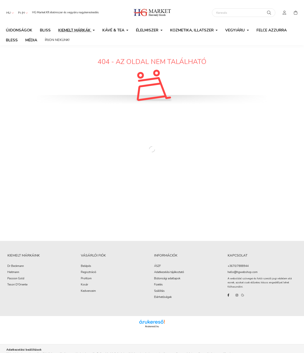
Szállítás (159, 291)
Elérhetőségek (163, 297)
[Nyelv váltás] (9, 12)
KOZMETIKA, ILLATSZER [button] (192, 30)
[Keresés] (243, 12)
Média (31, 40)
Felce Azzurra (271, 30)
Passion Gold (15, 278)
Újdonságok (19, 30)
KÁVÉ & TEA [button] (113, 30)
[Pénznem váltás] (22, 12)
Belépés (86, 266)
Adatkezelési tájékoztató (169, 272)
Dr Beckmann (15, 266)
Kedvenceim (88, 291)
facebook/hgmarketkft (228, 295)
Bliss (45, 30)
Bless (12, 40)
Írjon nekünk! (57, 40)
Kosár (84, 284)
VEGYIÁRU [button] (235, 30)
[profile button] (284, 12)
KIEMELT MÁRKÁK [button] (75, 30)
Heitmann (13, 272)
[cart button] (295, 12)
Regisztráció (88, 272)
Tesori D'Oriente (17, 284)
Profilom (86, 278)
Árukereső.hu (152, 326)
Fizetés (158, 284)
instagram (237, 295)
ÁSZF (157, 266)
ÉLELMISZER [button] (147, 30)
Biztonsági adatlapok (167, 278)
